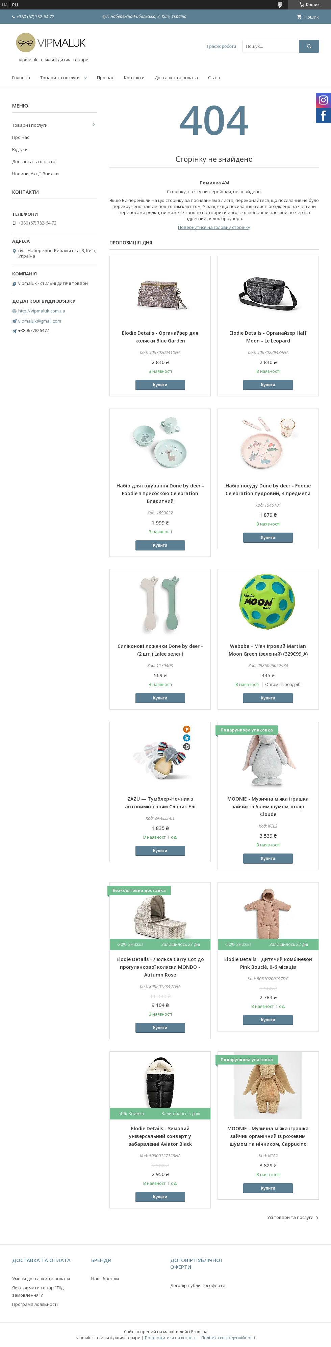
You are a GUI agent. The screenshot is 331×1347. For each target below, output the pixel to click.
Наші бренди (105, 1279)
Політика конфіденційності (228, 1338)
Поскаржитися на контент (171, 1338)
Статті (215, 77)
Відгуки (20, 149)
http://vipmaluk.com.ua (41, 310)
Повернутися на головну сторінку (214, 227)
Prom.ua (199, 1332)
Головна (21, 77)
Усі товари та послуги (290, 1217)
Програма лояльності (35, 1304)
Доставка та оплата (176, 77)
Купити (160, 385)
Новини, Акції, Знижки (35, 174)
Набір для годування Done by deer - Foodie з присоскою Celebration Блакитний (160, 493)
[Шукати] (309, 46)
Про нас (105, 77)
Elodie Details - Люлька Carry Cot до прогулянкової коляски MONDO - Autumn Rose (160, 967)
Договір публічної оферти (197, 1285)
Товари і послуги (30, 125)
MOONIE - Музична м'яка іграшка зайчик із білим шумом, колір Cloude (268, 806)
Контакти (134, 77)
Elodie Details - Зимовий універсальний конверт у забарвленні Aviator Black (160, 1136)
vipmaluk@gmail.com (39, 321)
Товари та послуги (60, 77)
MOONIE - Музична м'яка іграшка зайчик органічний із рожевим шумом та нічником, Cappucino (268, 1136)
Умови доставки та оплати (41, 1279)
